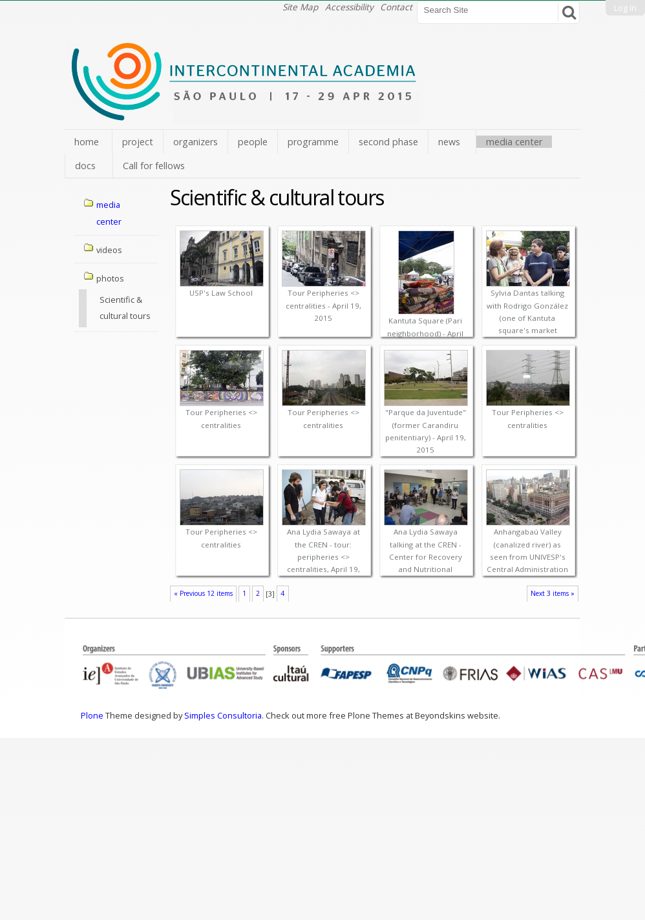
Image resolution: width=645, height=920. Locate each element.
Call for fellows (154, 165)
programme (313, 142)
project (137, 142)
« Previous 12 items (203, 593)
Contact (396, 7)
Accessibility (349, 7)
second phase (388, 142)
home (86, 142)
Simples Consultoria (223, 715)
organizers (195, 142)
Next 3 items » (553, 593)
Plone (92, 715)
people (253, 142)
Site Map (300, 7)
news (449, 142)
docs (85, 165)
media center (514, 142)
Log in (625, 8)
